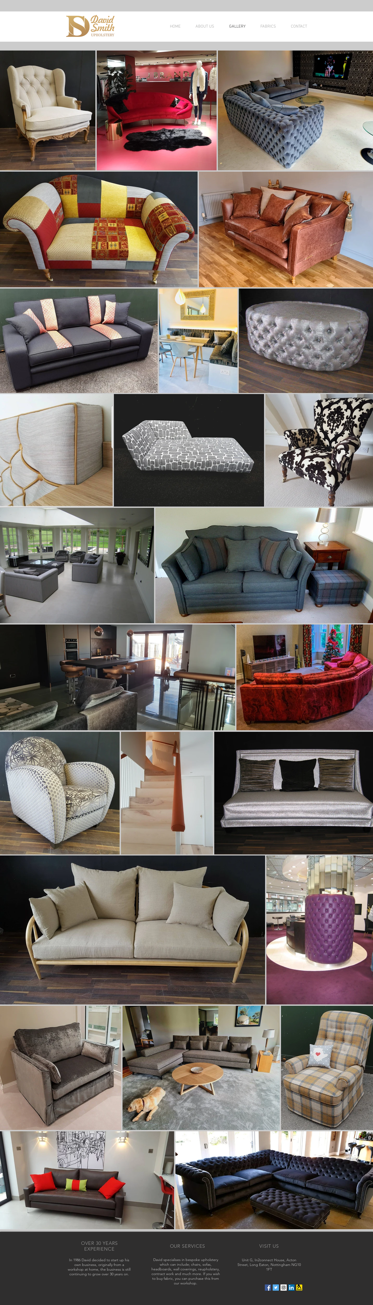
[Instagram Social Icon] (283, 1287)
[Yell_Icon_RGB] (299, 1287)
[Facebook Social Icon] (268, 1287)
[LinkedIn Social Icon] (291, 1287)
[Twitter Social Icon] (276, 1287)
